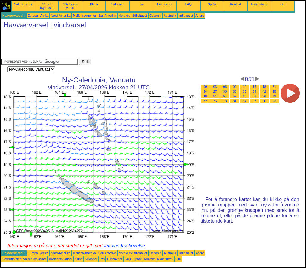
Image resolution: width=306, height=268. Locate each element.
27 (215, 91)
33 (235, 91)
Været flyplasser (46, 6)
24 (205, 91)
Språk (212, 4)
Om (282, 4)
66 (264, 96)
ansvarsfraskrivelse (124, 245)
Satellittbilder (23, 4)
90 (264, 101)
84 (245, 101)
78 (225, 101)
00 (205, 86)
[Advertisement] (110, 45)
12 (245, 86)
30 (225, 91)
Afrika (44, 15)
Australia (170, 15)
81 (235, 101)
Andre (199, 15)
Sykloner (117, 4)
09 (235, 86)
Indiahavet (185, 15)
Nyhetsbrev (259, 4)
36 (245, 91)
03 (215, 86)
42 (264, 91)
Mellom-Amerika (84, 15)
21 (274, 86)
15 (254, 86)
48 (205, 96)
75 (215, 101)
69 (274, 96)
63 (254, 96)
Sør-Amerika (107, 15)
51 (215, 96)
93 (274, 101)
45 (274, 91)
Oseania (155, 15)
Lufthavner (164, 4)
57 (235, 96)
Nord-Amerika (61, 15)
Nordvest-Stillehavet (133, 15)
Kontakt (235, 4)
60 (245, 96)
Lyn (141, 4)
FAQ (188, 4)
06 (225, 86)
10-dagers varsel (70, 6)
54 (225, 96)
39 (254, 91)
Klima (94, 4)
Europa (32, 15)
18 (264, 86)
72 (205, 101)
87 (254, 101)
